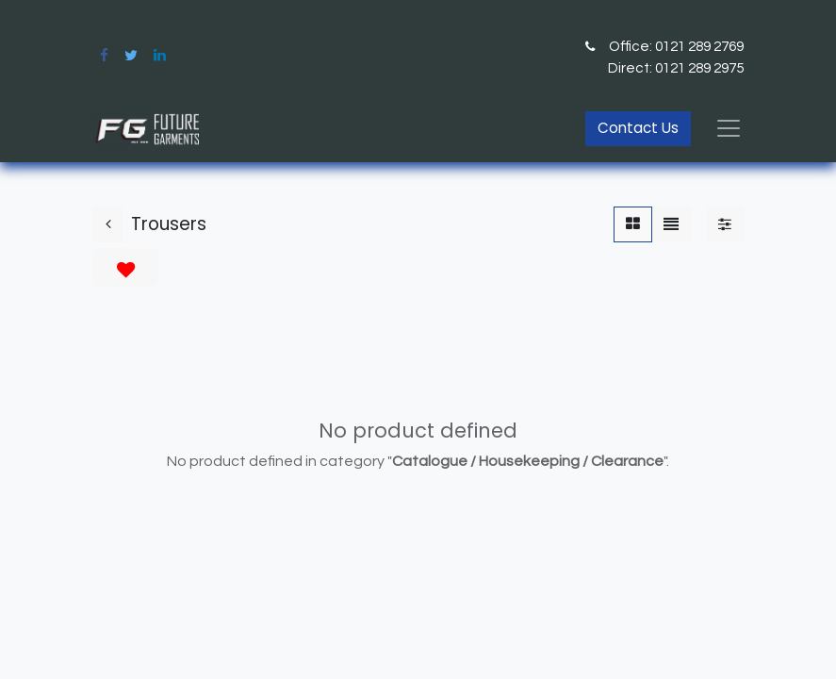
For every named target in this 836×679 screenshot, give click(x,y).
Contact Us (638, 128)
